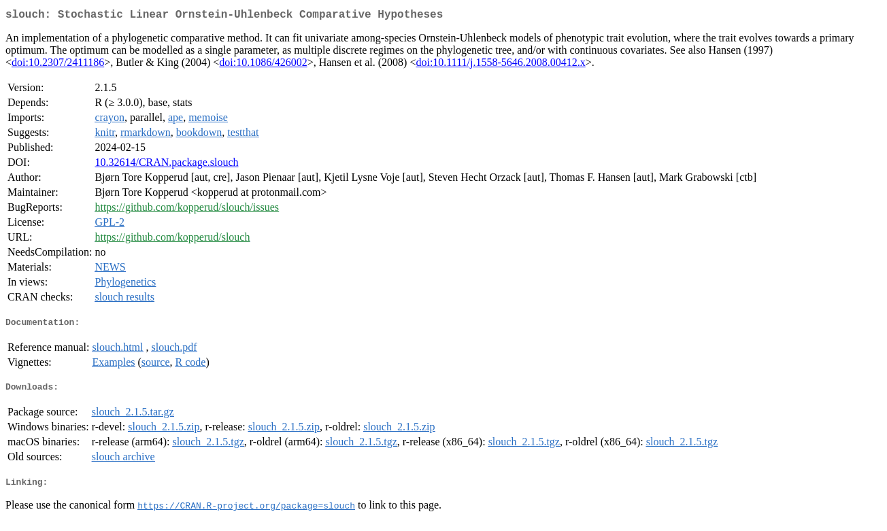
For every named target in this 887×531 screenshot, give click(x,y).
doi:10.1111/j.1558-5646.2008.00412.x (500, 65)
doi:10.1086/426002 (263, 65)
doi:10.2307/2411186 (58, 65)
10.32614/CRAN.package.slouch (166, 165)
